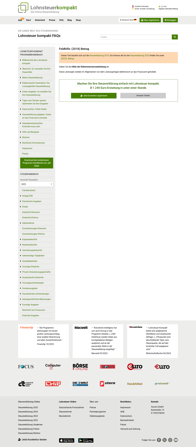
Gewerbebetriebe (29, 261)
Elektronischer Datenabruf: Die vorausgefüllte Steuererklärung (36, 84)
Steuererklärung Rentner (29, 433)
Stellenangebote (97, 416)
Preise (52, 20)
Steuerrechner (65, 411)
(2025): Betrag (67, 58)
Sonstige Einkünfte (30, 266)
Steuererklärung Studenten (30, 424)
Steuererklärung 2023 (28, 416)
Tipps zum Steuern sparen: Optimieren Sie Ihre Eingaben (35, 102)
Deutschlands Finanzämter (71, 407)
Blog (69, 20)
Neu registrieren (150, 20)
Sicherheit (40, 20)
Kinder (25, 206)
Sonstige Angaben (30, 304)
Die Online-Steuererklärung (45, 11)
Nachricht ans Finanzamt (33, 310)
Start (28, 20)
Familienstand (28, 190)
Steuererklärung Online (29, 402)
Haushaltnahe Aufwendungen (35, 294)
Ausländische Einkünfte (32, 277)
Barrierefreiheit (127, 420)
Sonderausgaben (30, 288)
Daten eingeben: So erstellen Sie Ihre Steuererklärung (36, 93)
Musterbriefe (65, 416)
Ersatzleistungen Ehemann (34, 228)
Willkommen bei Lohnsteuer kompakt (34, 62)
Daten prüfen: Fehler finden (34, 109)
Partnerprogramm (98, 411)
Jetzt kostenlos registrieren (93, 96)
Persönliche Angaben (31, 201)
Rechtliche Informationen (33, 143)
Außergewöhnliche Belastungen (36, 299)
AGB (122, 411)
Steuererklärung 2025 (139, 55)
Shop (78, 20)
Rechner (26, 137)
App (20, 20)
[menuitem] (128, 20)
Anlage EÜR (27, 196)
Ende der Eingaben (30, 315)
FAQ (61, 20)
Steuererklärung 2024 (28, 411)
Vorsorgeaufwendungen (33, 283)
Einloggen (170, 20)
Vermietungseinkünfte (32, 250)
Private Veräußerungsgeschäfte (36, 272)
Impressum (27, 148)
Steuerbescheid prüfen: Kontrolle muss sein (32, 125)
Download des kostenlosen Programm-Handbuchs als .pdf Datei (37, 163)
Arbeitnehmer (28, 223)
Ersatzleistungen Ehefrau (33, 234)
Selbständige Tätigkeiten (33, 255)
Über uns (94, 402)
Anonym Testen (143, 95)
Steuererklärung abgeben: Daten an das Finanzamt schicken (36, 116)
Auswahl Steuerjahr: (29, 180)
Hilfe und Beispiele (30, 132)
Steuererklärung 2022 (28, 420)
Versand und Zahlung (130, 429)
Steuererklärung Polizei (28, 429)
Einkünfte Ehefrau (30, 217)
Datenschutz (126, 416)
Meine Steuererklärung (32, 77)
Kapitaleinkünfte (29, 239)
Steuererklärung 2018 (99, 55)
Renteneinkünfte (29, 245)
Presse (25, 153)
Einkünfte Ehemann (31, 212)
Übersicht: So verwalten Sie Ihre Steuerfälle (36, 70)
